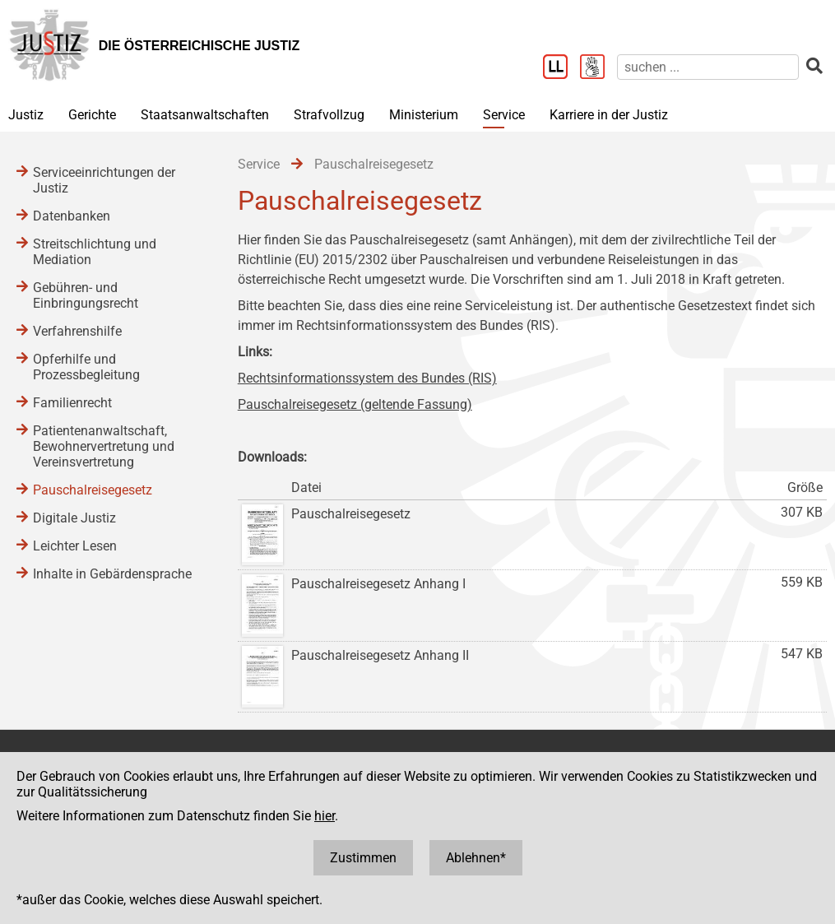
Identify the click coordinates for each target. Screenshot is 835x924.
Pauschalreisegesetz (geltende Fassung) (355, 404)
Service (504, 115)
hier (324, 816)
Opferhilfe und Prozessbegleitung (86, 367)
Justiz (26, 115)
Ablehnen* (476, 858)
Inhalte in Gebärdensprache (112, 574)
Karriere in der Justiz (609, 115)
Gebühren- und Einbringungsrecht (85, 295)
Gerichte (92, 115)
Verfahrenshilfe (77, 331)
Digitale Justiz (74, 518)
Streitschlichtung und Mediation (94, 251)
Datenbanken (71, 216)
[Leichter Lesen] (561, 68)
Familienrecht (72, 403)
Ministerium (423, 115)
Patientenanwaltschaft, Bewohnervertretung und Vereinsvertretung (103, 446)
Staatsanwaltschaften (205, 115)
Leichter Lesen (75, 546)
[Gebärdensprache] (598, 68)
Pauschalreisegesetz (92, 490)
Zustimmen (363, 858)
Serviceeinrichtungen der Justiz (104, 180)
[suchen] (708, 67)
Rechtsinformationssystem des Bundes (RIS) (367, 378)
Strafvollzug (329, 115)
